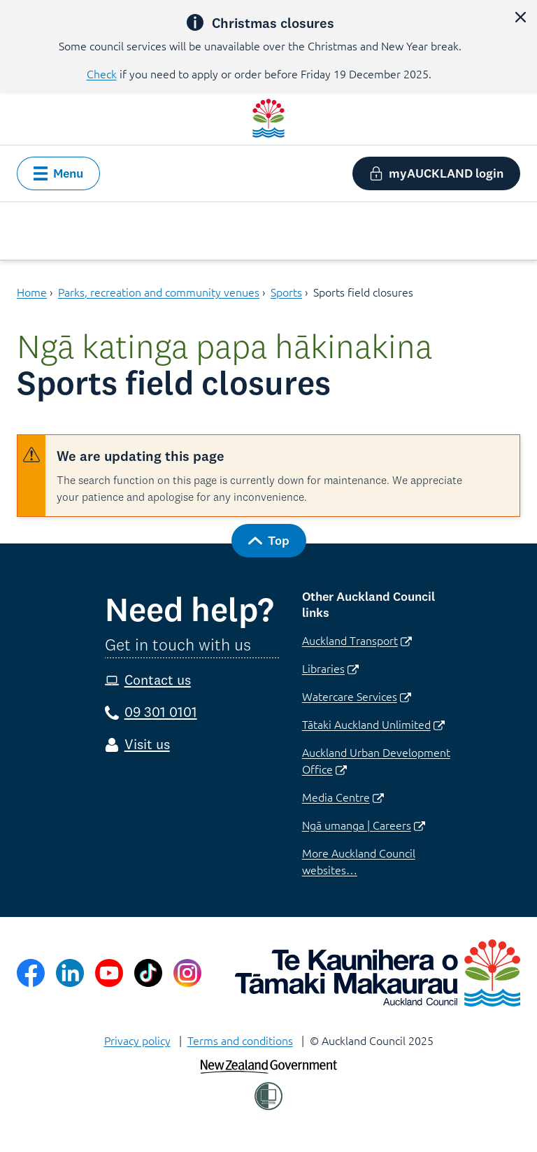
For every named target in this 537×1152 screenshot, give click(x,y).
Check (102, 73)
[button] (520, 17)
